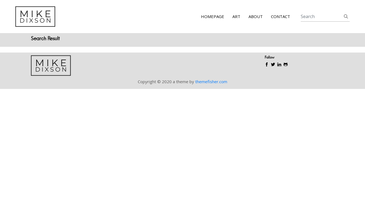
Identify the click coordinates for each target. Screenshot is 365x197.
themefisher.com (211, 81)
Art (236, 16)
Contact (280, 16)
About (256, 16)
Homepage (212, 16)
